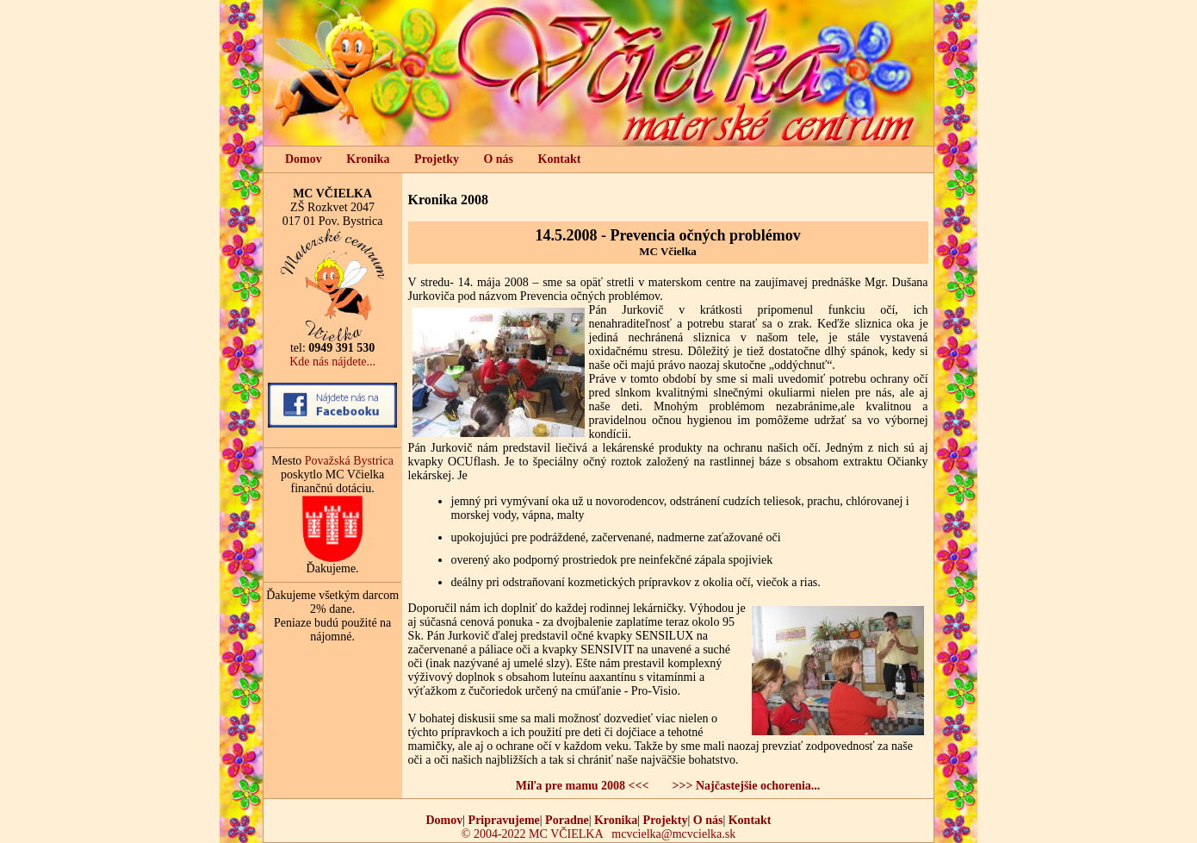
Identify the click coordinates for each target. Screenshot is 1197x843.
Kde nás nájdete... (332, 361)
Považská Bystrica (349, 460)
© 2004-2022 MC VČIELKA (532, 833)
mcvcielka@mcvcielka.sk (673, 833)
